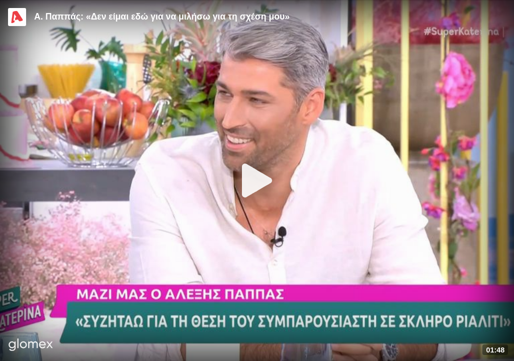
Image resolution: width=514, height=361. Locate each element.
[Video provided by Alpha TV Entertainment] (17, 17)
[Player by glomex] (31, 345)
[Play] (257, 180)
